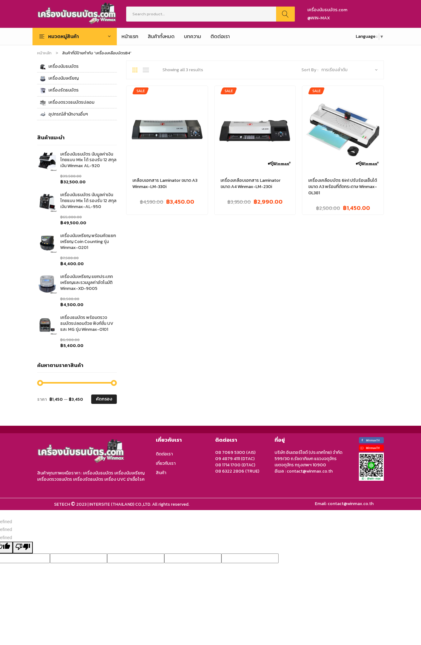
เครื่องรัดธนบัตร (59, 90)
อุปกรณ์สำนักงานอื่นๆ (64, 114)
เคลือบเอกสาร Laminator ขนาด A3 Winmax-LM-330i (164, 183)
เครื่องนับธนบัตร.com (327, 10)
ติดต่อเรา (164, 454)
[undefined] (23, 547)
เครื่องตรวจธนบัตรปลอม (67, 102)
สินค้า (161, 472)
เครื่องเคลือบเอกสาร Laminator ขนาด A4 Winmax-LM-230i (250, 183)
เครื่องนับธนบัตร (59, 66)
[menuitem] (129, 36)
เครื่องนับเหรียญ (59, 78)
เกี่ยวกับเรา (166, 463)
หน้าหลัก (44, 53)
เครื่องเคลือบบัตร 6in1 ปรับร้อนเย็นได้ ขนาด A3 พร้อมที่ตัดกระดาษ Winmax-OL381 (342, 186)
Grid (137, 70)
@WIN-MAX (318, 18)
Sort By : (309, 70)
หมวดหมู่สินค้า (63, 36)
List (147, 70)
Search (285, 14)
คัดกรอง (104, 399)
